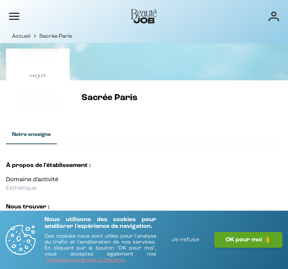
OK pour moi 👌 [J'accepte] (248, 240)
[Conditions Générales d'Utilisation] (85, 260)
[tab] (31, 135)
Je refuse (185, 240)
